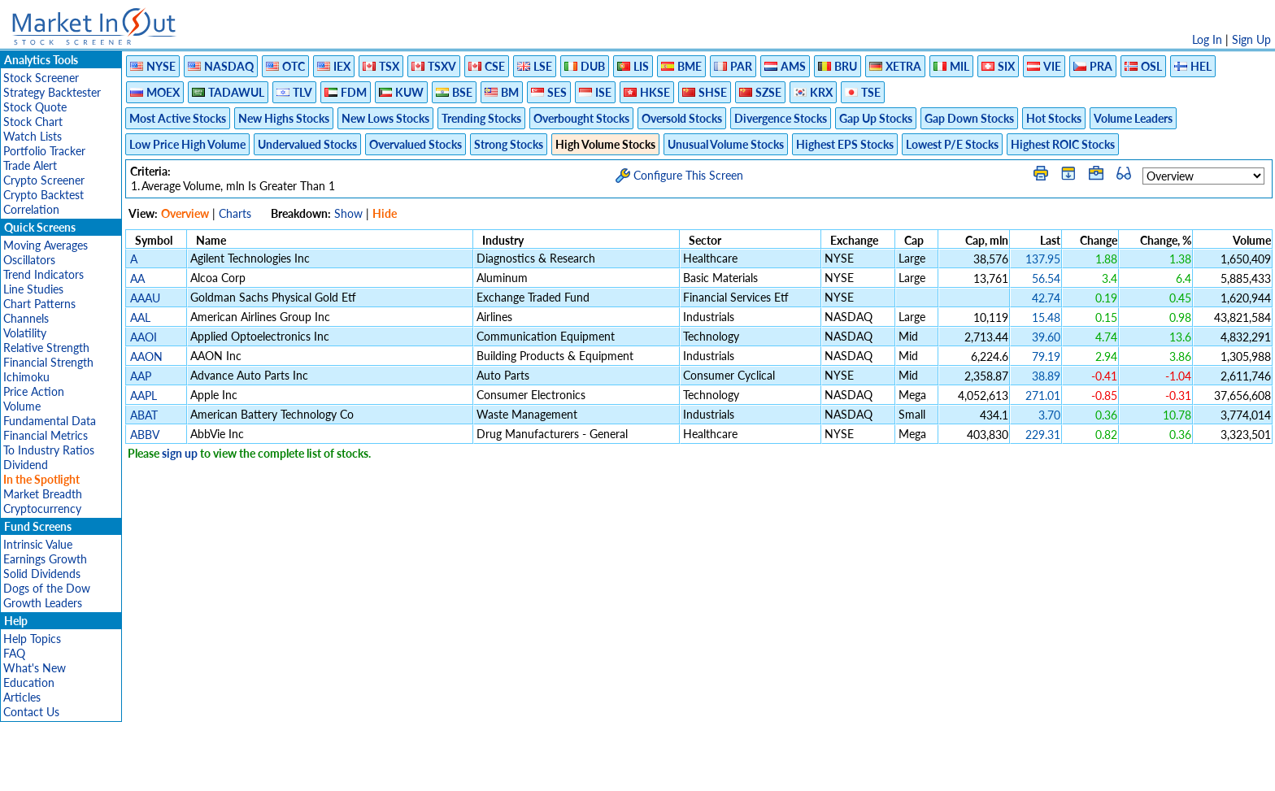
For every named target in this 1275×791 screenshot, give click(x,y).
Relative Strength (46, 347)
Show (348, 213)
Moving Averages (45, 245)
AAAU (145, 298)
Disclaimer (451, 770)
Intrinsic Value (37, 544)
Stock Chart (33, 121)
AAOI (143, 337)
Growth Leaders (42, 603)
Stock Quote (35, 107)
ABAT (144, 415)
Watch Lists (32, 136)
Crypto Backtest (43, 195)
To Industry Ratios (48, 450)
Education (28, 682)
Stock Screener (41, 78)
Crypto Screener (44, 180)
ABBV (144, 434)
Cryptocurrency (42, 508)
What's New (34, 668)
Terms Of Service (609, 770)
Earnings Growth (45, 559)
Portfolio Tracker (44, 151)
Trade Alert (30, 165)
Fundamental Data (49, 421)
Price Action (33, 391)
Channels (26, 318)
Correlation (31, 209)
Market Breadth (42, 494)
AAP (140, 376)
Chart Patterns (39, 304)
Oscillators (29, 260)
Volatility (24, 333)
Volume (22, 406)
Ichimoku (26, 377)
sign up (180, 453)
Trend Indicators (43, 274)
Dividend (25, 465)
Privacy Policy (522, 770)
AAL (140, 317)
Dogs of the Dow (46, 588)
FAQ (14, 653)
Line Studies (33, 289)
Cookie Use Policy (706, 770)
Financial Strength (48, 362)
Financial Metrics (45, 435)
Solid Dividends (42, 573)
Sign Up (1251, 39)
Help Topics (32, 638)
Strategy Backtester (52, 92)
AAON (146, 356)
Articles (22, 697)
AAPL (143, 395)
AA (137, 278)
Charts (235, 213)
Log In (1207, 39)
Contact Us (31, 712)
